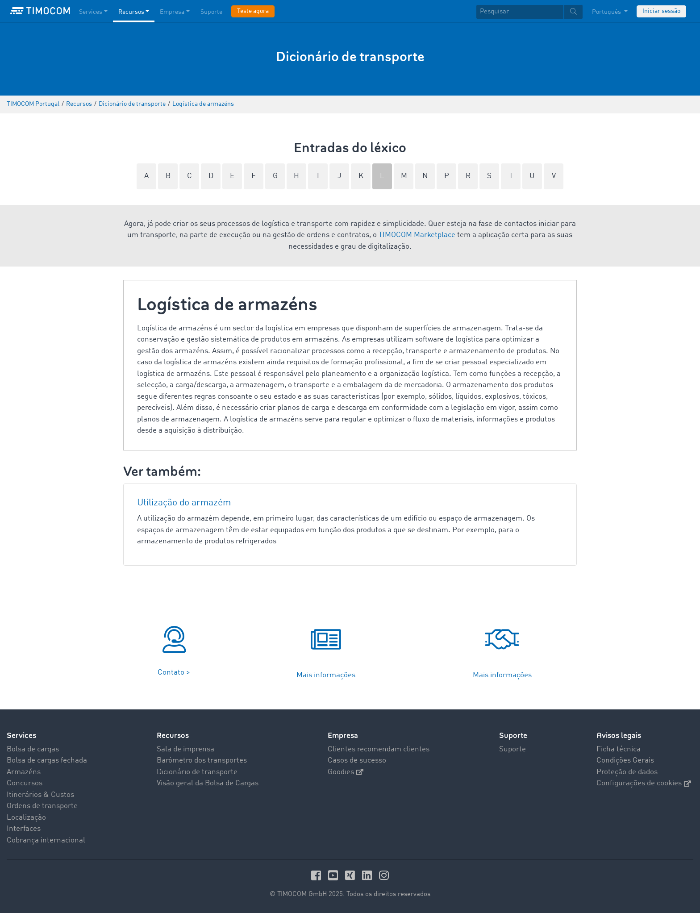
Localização (26, 817)
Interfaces (24, 829)
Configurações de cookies (643, 783)
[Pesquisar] (520, 11)
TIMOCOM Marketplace (417, 235)
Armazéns (24, 772)
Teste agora (253, 11)
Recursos (173, 735)
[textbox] (529, 11)
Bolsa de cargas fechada (47, 760)
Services (21, 735)
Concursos (24, 783)
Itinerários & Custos (40, 795)
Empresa (343, 735)
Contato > (174, 672)
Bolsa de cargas (33, 749)
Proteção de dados (627, 772)
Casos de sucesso (357, 760)
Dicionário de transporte (197, 772)
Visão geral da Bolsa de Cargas (207, 783)
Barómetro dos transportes (202, 760)
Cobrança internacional (46, 840)
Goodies (345, 772)
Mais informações (325, 675)
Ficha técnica (618, 749)
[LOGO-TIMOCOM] (40, 11)
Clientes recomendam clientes (378, 749)
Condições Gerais (625, 760)
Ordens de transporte (42, 806)
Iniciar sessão (661, 11)
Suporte (513, 735)
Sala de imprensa (185, 749)
